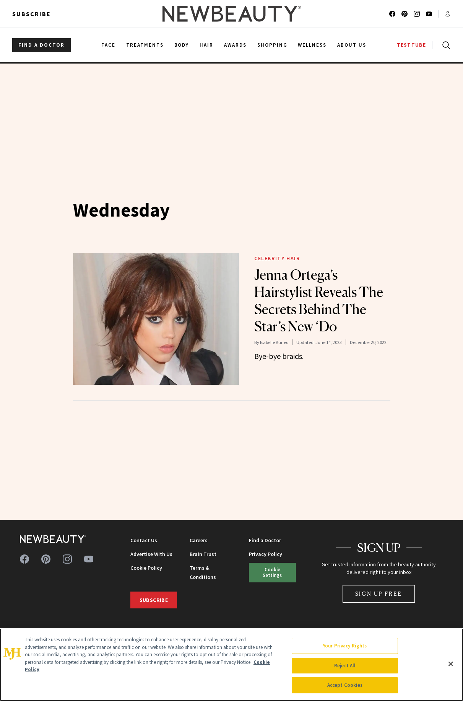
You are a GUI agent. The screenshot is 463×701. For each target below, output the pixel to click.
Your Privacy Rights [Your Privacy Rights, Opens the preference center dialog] (345, 645)
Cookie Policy (146, 567)
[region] (231, 664)
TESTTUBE (411, 45)
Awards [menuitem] (235, 45)
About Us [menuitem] (351, 45)
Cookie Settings (272, 572)
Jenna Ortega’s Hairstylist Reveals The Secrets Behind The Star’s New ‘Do (318, 300)
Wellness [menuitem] (312, 45)
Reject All (345, 665)
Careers (199, 540)
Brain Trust (203, 554)
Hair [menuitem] (206, 45)
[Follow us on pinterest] (404, 14)
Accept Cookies (345, 685)
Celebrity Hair (277, 258)
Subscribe (31, 14)
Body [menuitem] (181, 45)
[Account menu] (448, 14)
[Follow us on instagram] (417, 14)
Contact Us (143, 540)
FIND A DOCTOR (41, 45)
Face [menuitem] (108, 45)
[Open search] (445, 45)
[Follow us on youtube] (429, 14)
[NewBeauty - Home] (231, 14)
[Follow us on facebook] (392, 14)
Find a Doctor (265, 540)
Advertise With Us (151, 554)
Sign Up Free (379, 593)
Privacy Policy (265, 554)
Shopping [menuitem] (272, 45)
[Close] (450, 663)
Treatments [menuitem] (145, 45)
